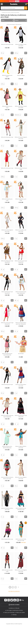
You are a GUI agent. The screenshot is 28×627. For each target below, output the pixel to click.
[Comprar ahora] (12, 53)
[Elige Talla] (2, 53)
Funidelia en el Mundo (14, 608)
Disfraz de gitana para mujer (7, 539)
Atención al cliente (14, 604)
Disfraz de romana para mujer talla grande (7, 323)
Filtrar (3, 20)
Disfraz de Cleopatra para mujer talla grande (21, 292)
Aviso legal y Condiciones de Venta (14, 610)
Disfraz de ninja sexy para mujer (7, 570)
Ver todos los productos (14, 591)
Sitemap (15, 614)
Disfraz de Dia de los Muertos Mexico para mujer (7, 478)
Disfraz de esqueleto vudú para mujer (20, 230)
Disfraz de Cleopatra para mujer (7, 199)
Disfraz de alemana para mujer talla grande (7, 354)
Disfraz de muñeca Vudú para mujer (21, 168)
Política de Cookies (20, 612)
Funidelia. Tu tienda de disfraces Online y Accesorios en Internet (13, 4)
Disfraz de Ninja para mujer (7, 384)
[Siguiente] (18, 587)
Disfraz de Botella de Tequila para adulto (21, 107)
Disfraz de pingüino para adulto (7, 76)
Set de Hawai (21, 353)
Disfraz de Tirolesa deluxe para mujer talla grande (21, 323)
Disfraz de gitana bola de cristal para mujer (21, 509)
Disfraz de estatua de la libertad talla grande (7, 447)
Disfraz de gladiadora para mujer (20, 199)
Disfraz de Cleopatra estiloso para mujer (7, 509)
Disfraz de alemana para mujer (7, 107)
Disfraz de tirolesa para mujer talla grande (21, 261)
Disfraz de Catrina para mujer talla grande (21, 416)
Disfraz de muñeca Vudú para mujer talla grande (7, 416)
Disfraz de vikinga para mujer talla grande (7, 261)
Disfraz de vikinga (20, 75)
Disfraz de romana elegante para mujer (7, 230)
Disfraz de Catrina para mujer (7, 44)
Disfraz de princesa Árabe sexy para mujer (21, 539)
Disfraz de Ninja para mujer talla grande (7, 292)
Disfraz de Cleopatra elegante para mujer (21, 137)
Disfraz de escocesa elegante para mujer (21, 570)
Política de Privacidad (9, 612)
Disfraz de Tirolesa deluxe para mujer (21, 385)
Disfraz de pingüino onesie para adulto (20, 45)
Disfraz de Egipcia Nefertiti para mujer (20, 447)
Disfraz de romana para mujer (7, 168)
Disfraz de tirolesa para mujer (7, 137)
